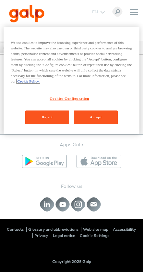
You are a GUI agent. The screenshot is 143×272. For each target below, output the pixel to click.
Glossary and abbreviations (53, 229)
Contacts (15, 229)
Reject (47, 117)
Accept (96, 117)
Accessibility (124, 229)
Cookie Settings (94, 235)
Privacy (41, 235)
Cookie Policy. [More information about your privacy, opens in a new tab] (28, 81)
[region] (71, 80)
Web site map (95, 229)
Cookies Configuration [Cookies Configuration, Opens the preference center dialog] (69, 98)
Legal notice (64, 235)
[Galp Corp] (26, 13)
